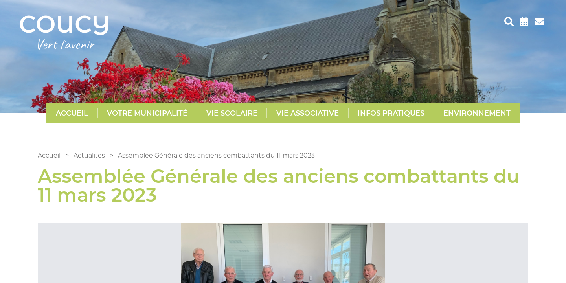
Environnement (477, 113)
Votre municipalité (147, 113)
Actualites (89, 155)
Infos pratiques (391, 113)
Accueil (72, 113)
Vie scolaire (231, 113)
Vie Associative (307, 113)
